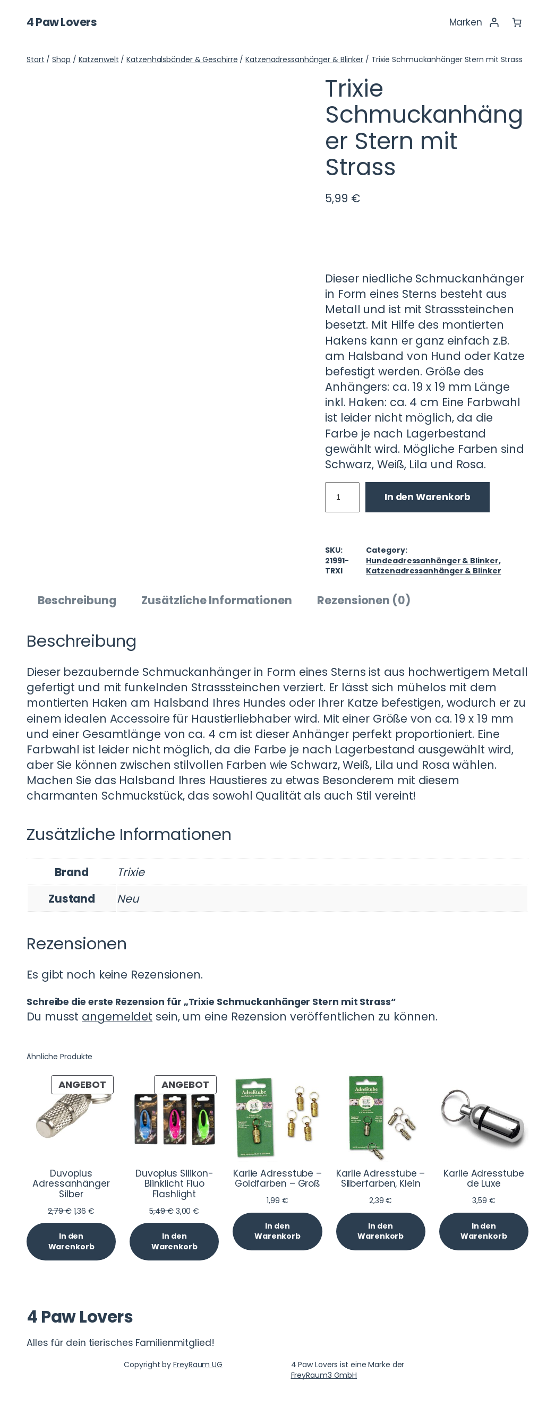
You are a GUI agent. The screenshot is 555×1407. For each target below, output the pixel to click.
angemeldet (117, 1016)
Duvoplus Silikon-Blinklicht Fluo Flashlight (174, 1184)
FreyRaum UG (198, 1364)
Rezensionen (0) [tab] (364, 600)
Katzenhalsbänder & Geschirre (181, 59)
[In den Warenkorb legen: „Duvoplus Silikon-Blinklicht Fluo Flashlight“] (174, 1241)
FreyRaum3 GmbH (324, 1375)
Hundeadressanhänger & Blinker (432, 560)
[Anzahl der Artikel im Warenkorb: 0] (516, 22)
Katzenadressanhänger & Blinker (304, 59)
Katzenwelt (99, 59)
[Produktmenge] (342, 497)
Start (36, 59)
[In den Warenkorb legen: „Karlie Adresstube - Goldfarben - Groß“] (277, 1231)
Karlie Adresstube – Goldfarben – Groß (277, 1179)
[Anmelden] (494, 22)
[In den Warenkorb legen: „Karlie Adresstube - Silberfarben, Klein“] (380, 1231)
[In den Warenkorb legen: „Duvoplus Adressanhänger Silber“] (71, 1241)
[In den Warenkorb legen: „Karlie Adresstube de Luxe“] (483, 1231)
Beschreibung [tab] (77, 600)
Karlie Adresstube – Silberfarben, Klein (380, 1179)
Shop (61, 59)
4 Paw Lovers (62, 22)
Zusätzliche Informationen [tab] (216, 600)
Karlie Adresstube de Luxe (483, 1179)
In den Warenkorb (428, 497)
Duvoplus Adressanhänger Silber (71, 1184)
